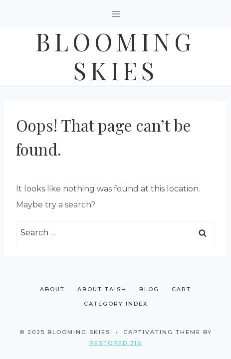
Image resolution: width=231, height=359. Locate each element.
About (52, 289)
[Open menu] (115, 13)
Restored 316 (115, 343)
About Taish (102, 289)
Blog (149, 289)
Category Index (116, 303)
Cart (181, 289)
